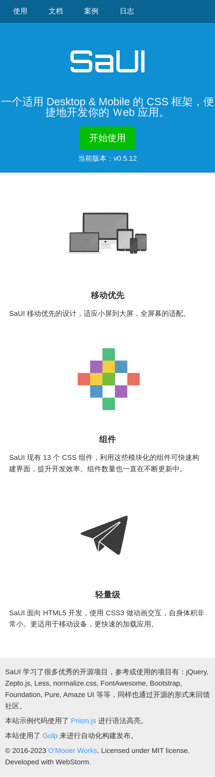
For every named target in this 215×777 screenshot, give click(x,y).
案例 (91, 11)
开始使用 (107, 138)
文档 (56, 11)
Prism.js (83, 721)
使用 (20, 11)
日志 (127, 11)
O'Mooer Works (72, 751)
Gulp (50, 736)
